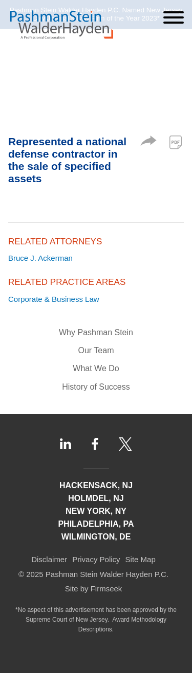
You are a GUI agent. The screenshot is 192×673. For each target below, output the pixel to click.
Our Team (96, 350)
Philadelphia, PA (96, 524)
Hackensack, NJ (96, 485)
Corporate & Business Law (53, 299)
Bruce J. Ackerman (40, 258)
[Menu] (173, 17)
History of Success (96, 386)
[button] (148, 143)
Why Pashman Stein (96, 332)
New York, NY (96, 511)
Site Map (140, 559)
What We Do (96, 368)
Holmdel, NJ (95, 498)
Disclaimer (49, 559)
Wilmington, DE (96, 536)
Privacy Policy (96, 559)
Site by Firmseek (93, 588)
